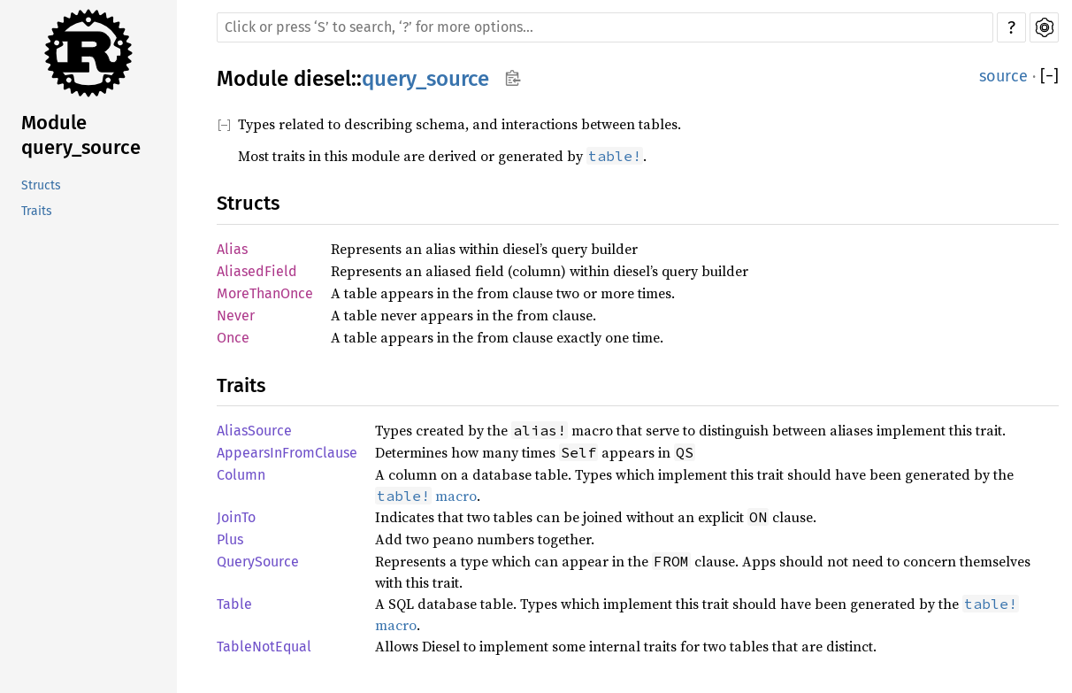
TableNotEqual (264, 646)
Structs (41, 185)
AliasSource (254, 430)
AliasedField (257, 271)
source (1003, 76)
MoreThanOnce (265, 293)
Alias (232, 249)
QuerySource (258, 561)
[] (1049, 76)
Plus (230, 539)
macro (426, 495)
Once (233, 337)
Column (241, 474)
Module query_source (81, 135)
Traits (36, 211)
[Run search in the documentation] (605, 27)
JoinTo (236, 517)
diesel (322, 78)
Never (236, 315)
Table (234, 604)
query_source (425, 78)
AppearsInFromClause (287, 452)
